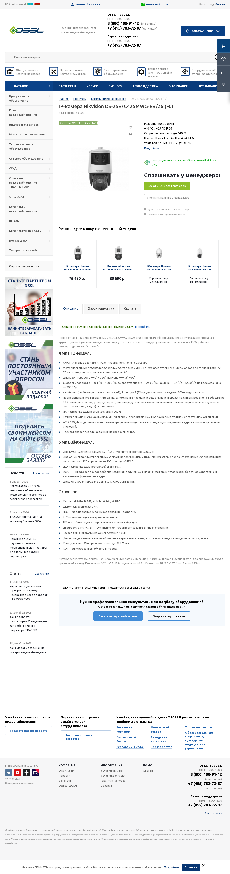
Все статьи (42, 573)
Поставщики (18, 240)
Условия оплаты (112, 770)
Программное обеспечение (19, 98)
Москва (220, 4)
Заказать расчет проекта (29, 730)
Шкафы (14, 220)
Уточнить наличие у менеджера (168, 197)
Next (221, 235)
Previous (213, 235)
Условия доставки (113, 775)
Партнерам (67, 86)
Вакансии (65, 780)
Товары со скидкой (23, 250)
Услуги (92, 86)
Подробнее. (172, 867)
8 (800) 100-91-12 (123, 23)
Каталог (21, 86)
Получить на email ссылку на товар (166, 209)
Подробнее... (142, 326)
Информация (112, 765)
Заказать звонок (206, 31)
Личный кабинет (89, 4)
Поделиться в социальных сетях (164, 214)
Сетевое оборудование (26, 158)
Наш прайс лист (158, 4)
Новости (64, 775)
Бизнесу (115, 86)
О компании (178, 86)
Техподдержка (145, 86)
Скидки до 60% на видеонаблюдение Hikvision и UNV (184, 162)
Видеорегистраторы (24, 124)
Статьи (148, 770)
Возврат (106, 785)
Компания (67, 765)
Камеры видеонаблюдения (23, 112)
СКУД (13, 168)
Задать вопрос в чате (169, 616)
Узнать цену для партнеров (167, 185)
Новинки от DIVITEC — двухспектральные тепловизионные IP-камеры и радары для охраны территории (28, 547)
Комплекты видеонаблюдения (23, 208)
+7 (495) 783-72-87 (124, 28)
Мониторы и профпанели (27, 134)
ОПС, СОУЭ (16, 196)
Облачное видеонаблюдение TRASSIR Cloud (23, 182)
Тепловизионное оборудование (21, 146)
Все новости (41, 473)
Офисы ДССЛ (68, 785)
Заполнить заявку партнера (78, 737)
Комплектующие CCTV (25, 230)
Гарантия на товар (113, 780)
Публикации (209, 86)
